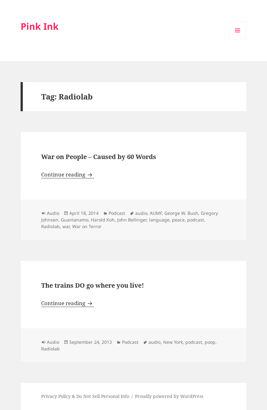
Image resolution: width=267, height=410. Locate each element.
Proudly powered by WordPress (169, 396)
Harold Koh (103, 220)
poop (210, 342)
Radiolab (50, 226)
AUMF (156, 213)
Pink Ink (40, 26)
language (159, 220)
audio (141, 213)
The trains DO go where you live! (92, 285)
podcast (195, 220)
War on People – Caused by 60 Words (98, 156)
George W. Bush (181, 213)
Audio (53, 213)
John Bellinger (132, 220)
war (66, 226)
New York (173, 342)
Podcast (117, 213)
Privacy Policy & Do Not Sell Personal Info (85, 396)
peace (178, 220)
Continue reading (67, 174)
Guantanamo (74, 220)
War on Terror (87, 226)
